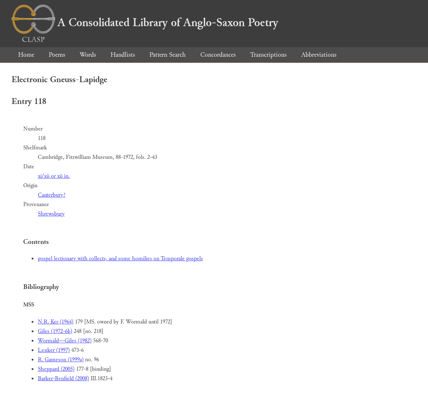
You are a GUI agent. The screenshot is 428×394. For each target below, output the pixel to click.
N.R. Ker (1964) (55, 322)
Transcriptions (268, 54)
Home (26, 54)
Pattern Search (167, 54)
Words (88, 54)
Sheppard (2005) (56, 369)
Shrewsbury (51, 214)
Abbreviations (318, 54)
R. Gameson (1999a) (61, 359)
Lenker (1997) (54, 350)
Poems (57, 54)
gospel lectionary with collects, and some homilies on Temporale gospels (120, 258)
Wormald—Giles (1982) (65, 341)
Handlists (123, 54)
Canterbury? (51, 195)
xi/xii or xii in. (54, 176)
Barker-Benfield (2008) (63, 378)
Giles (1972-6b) (55, 331)
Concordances (218, 54)
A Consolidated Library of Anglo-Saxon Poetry (145, 22)
